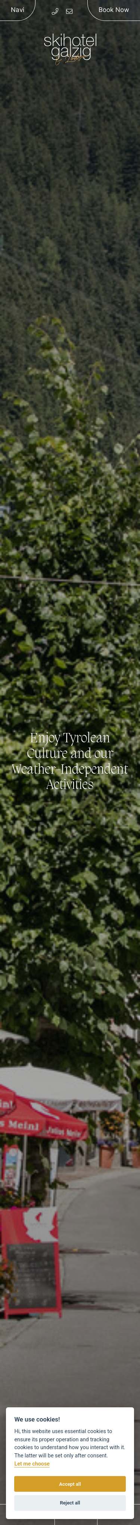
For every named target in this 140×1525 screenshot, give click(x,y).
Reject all (70, 1503)
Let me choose (32, 1464)
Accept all (70, 1484)
